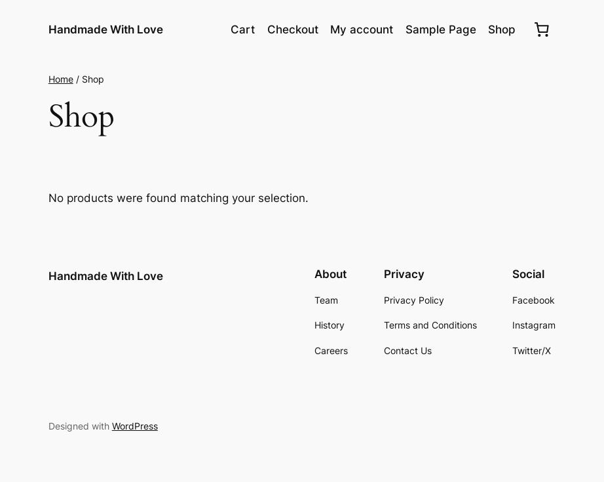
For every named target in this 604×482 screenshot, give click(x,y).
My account (361, 29)
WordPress (135, 426)
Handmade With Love (105, 29)
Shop (502, 29)
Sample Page (441, 29)
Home (60, 79)
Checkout (292, 29)
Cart (243, 29)
